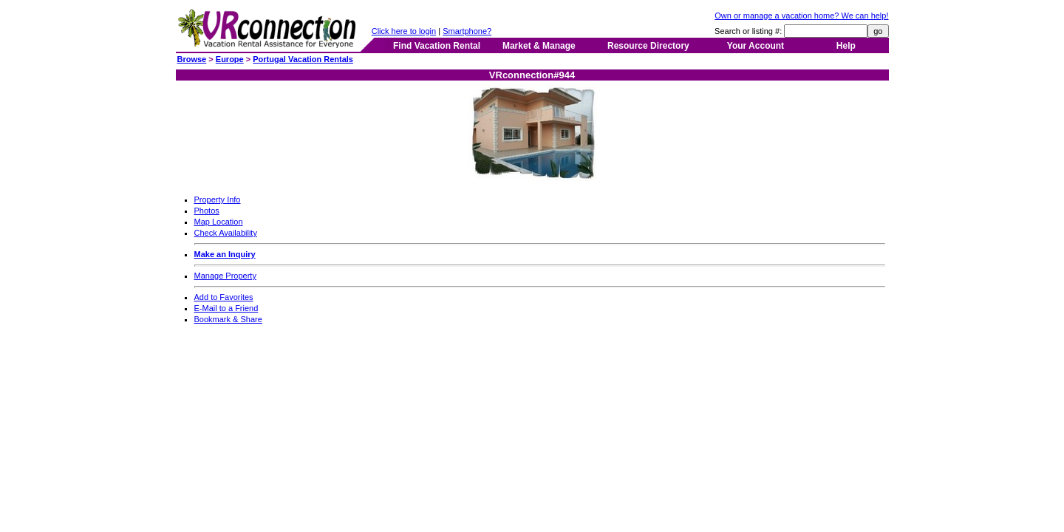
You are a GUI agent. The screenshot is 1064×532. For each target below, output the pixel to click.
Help (846, 46)
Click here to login (404, 31)
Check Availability (225, 232)
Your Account (755, 46)
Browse (192, 59)
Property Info (217, 199)
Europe (230, 59)
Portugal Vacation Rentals (303, 59)
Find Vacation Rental (436, 46)
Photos (206, 210)
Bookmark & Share (228, 319)
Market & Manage (539, 46)
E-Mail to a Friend (226, 308)
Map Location (218, 221)
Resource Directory (648, 46)
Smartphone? (467, 31)
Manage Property (225, 275)
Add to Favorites (223, 297)
